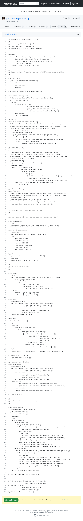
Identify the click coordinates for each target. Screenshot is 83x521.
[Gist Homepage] (10, 3)
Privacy (22, 510)
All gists (44, 4)
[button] (66, 26)
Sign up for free (11, 500)
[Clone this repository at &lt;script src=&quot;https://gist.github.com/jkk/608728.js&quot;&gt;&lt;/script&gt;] (61, 26)
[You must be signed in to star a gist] (66, 18)
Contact (54, 510)
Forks (43, 27)
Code (6, 27)
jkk (7, 18)
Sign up (74, 3)
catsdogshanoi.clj (20, 18)
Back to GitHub (54, 4)
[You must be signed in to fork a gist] (76, 18)
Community (41, 510)
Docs (48, 510)
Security (28, 510)
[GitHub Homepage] (35, 515)
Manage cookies (63, 510)
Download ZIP (75, 26)
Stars (31, 27)
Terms (17, 510)
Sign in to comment (71, 500)
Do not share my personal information (41, 512)
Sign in (66, 3)
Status (35, 510)
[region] (41, 264)
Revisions (18, 27)
